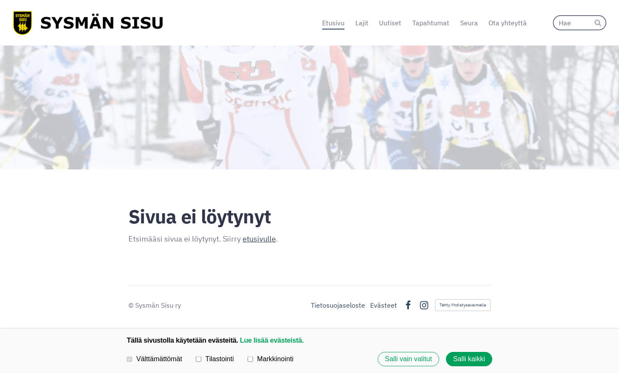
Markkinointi (270, 358)
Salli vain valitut (408, 359)
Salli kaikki (469, 359)
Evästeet (383, 305)
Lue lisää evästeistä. (272, 340)
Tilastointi (215, 358)
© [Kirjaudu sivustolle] (131, 305)
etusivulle (259, 239)
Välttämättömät (154, 358)
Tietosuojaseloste (338, 305)
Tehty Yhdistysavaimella (463, 305)
